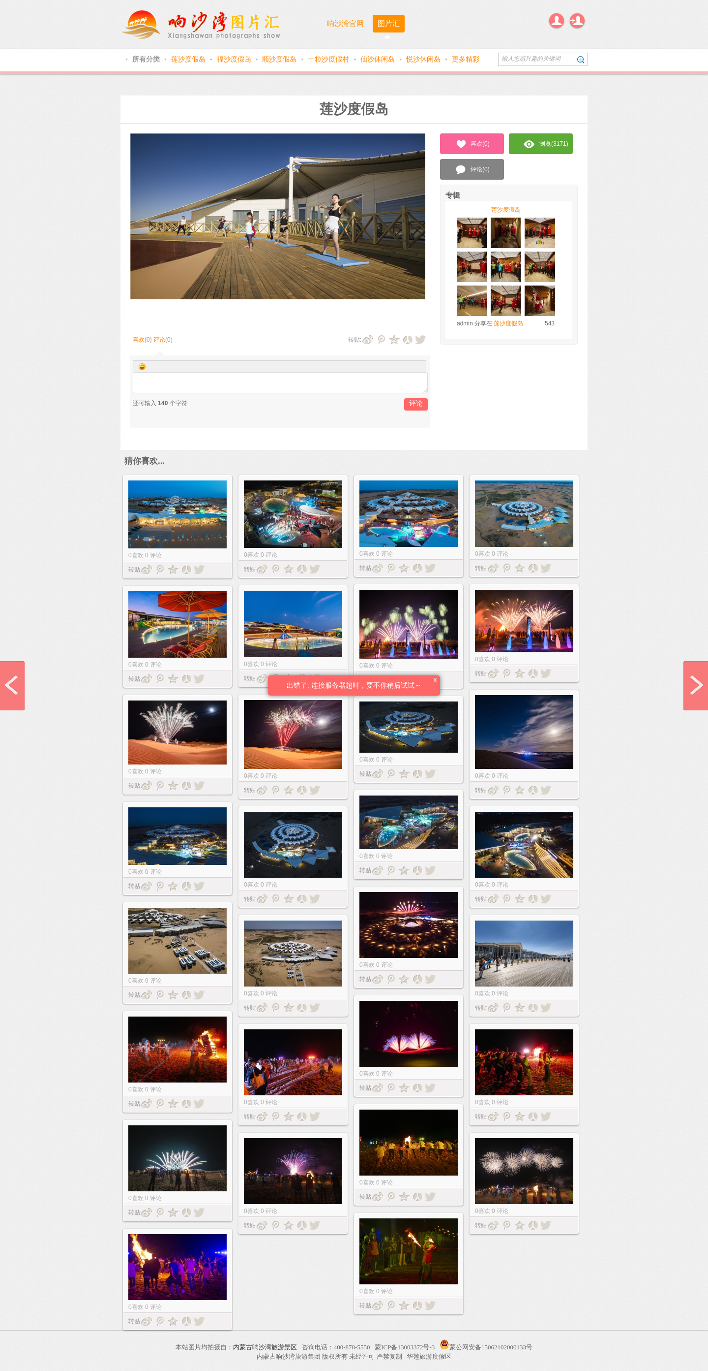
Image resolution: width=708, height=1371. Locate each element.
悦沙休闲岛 (424, 59)
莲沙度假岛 (189, 59)
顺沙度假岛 (280, 59)
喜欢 (139, 339)
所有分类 (147, 59)
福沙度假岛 (235, 59)
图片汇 (389, 23)
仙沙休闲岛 (378, 59)
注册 (577, 20)
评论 (159, 339)
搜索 (581, 59)
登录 (556, 20)
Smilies (142, 367)
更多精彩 (465, 59)
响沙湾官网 (345, 23)
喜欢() (472, 144)
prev (12, 685)
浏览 (546, 144)
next (695, 685)
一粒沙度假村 (329, 59)
